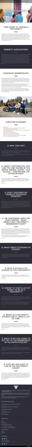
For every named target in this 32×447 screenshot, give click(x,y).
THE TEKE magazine (4, 429)
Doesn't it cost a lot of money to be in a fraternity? (11, 133)
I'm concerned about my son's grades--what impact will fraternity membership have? (16, 130)
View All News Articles (4, 414)
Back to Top (3, 156)
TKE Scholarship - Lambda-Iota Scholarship (8, 427)
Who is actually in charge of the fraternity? (9, 132)
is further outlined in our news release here (19, 207)
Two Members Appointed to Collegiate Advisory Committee (10, 404)
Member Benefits (4, 422)
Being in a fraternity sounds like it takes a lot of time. (11, 134)
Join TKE (2, 421)
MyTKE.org (3, 432)
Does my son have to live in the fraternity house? (11, 136)
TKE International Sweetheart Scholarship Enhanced (9, 406)
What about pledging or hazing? (8, 131)
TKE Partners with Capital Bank (6, 409)
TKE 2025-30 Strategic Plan (5, 411)
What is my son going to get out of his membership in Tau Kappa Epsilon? (14, 135)
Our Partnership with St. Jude (6, 424)
